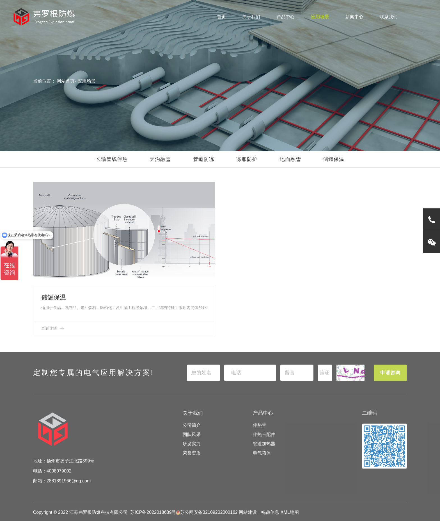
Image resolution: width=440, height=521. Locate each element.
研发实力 (192, 449)
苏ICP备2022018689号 (153, 518)
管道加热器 (264, 449)
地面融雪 (290, 159)
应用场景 (320, 16)
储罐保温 (333, 159)
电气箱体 (262, 458)
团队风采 (192, 440)
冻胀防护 (247, 159)
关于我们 (251, 16)
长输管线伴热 (112, 159)
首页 (221, 16)
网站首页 (66, 81)
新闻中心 (354, 16)
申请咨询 (390, 378)
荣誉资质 (192, 458)
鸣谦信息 (270, 518)
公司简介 (192, 431)
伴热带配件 (264, 440)
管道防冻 (203, 159)
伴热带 (259, 431)
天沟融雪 (160, 159)
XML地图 (290, 518)
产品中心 (286, 16)
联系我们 (389, 16)
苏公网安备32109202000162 (207, 518)
